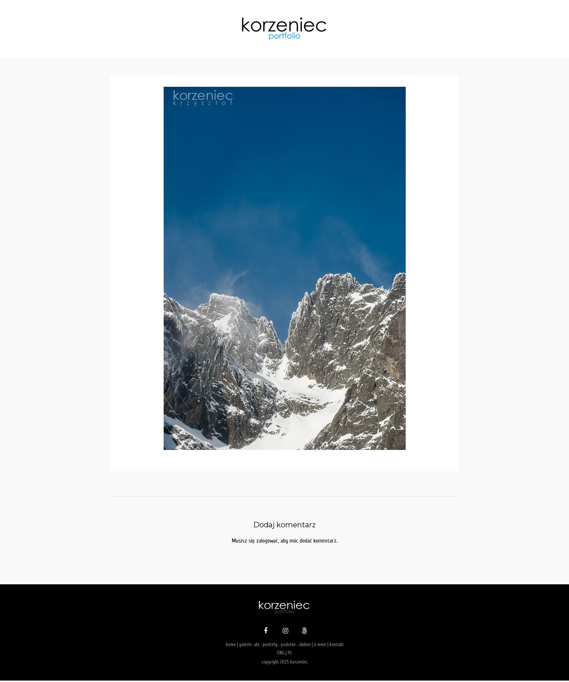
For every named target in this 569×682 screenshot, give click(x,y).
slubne (305, 646)
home (231, 646)
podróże (288, 646)
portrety (270, 646)
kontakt (336, 646)
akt (256, 646)
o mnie (320, 646)
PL (290, 654)
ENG (280, 654)
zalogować (267, 541)
